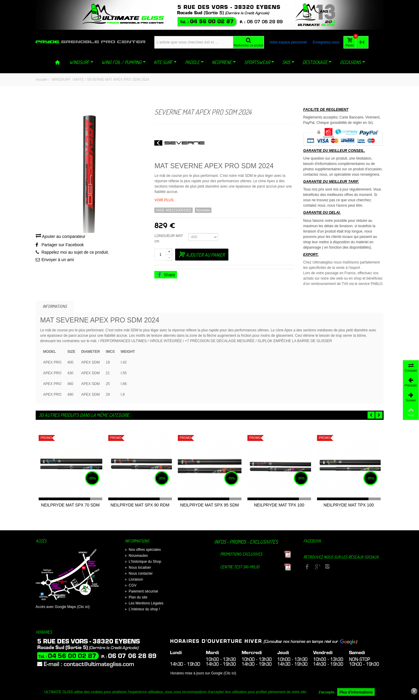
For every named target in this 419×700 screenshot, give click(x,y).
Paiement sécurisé (141, 591)
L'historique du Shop (143, 561)
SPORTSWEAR (259, 62)
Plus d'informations (356, 692)
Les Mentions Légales (144, 603)
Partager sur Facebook (63, 244)
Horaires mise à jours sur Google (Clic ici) (203, 673)
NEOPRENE (224, 62)
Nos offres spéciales (143, 550)
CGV (130, 585)
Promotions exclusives (241, 553)
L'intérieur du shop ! (142, 609)
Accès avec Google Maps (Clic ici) (63, 607)
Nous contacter (139, 573)
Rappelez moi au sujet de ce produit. (75, 252)
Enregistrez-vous (326, 42)
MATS (79, 79)
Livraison (134, 579)
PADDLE (194, 62)
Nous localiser (138, 567)
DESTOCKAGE (317, 62)
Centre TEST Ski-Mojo (239, 566)
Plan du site (136, 597)
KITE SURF (165, 62)
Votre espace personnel (288, 42)
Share (166, 274)
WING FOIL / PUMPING (123, 62)
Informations (55, 306)
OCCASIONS (352, 62)
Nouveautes (136, 556)
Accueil (41, 79)
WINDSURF (81, 62)
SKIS (288, 62)
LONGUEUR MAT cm (168, 238)
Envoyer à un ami (58, 259)
